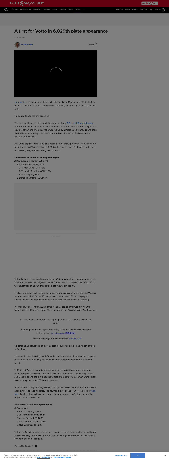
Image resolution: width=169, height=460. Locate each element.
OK (138, 455)
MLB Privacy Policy (43, 457)
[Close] (165, 455)
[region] (84, 456)
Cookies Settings (121, 455)
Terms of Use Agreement (62, 457)
